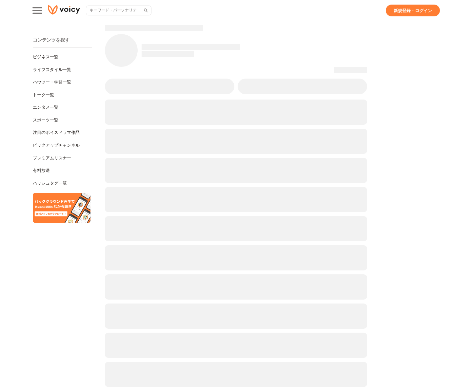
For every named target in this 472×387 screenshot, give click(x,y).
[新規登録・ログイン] (413, 10)
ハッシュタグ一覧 (50, 183)
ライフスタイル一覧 (52, 69)
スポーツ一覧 (45, 120)
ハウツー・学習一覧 (52, 82)
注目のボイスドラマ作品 (56, 132)
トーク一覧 (43, 94)
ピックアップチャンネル (56, 145)
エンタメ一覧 (45, 107)
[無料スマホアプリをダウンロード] (61, 208)
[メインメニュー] (37, 10)
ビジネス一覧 (45, 56)
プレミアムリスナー (52, 158)
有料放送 (41, 170)
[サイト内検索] (145, 10)
